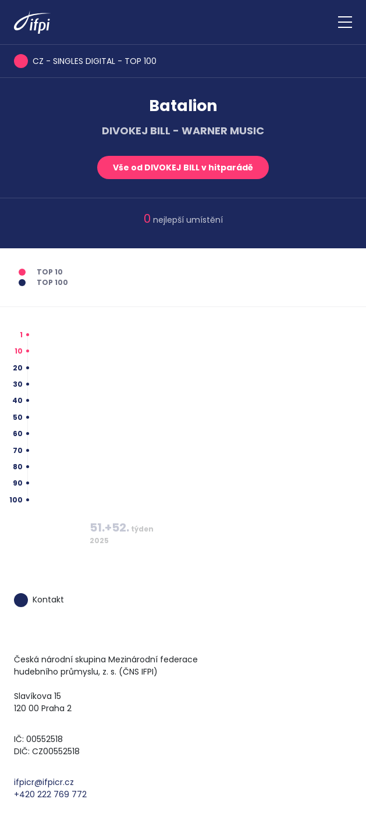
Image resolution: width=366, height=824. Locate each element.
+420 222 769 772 (50, 794)
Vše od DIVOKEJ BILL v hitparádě (183, 167)
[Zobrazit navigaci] (345, 22)
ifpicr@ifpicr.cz (44, 782)
